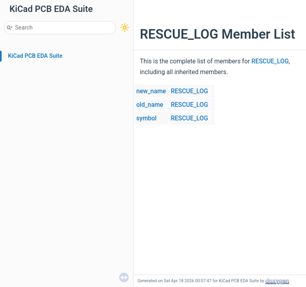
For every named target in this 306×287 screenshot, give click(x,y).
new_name (151, 91)
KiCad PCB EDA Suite (35, 56)
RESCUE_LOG (270, 61)
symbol (146, 118)
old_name (149, 104)
